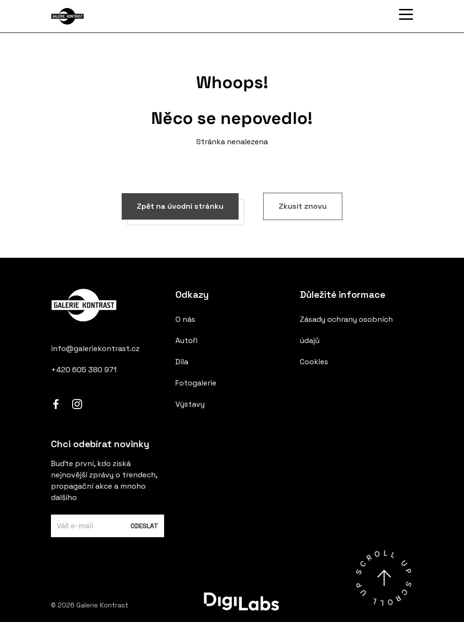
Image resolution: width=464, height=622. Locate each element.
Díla (181, 362)
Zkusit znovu (303, 206)
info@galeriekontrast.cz (95, 348)
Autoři (186, 340)
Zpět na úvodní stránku (180, 206)
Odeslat (144, 526)
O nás (185, 319)
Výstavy (190, 404)
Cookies (314, 362)
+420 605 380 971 (83, 370)
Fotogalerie (195, 383)
